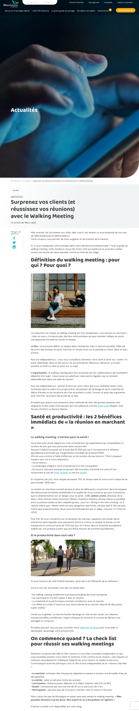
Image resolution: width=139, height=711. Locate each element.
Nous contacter (125, 10)
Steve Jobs (103, 405)
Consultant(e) (33, 2)
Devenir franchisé (76, 2)
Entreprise (48, 2)
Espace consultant (125, 2)
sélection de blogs (89, 627)
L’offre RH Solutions (40, 11)
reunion (16, 190)
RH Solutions (16, 181)
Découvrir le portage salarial (17, 11)
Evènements (103, 11)
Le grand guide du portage (63, 11)
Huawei (64, 472)
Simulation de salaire (86, 11)
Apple (83, 472)
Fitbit (56, 472)
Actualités (108, 2)
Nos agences (94, 2)
